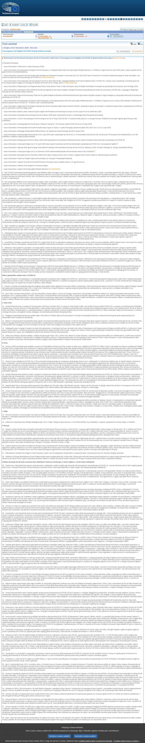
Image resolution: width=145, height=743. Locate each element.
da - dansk (90, 19)
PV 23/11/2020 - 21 (44, 36)
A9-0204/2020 (8, 36)
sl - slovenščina (137, 19)
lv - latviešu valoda (113, 19)
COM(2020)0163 (47, 77)
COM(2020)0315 (70, 83)
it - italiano (111, 19)
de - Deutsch (93, 19)
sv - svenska (142, 19)
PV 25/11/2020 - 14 (80, 36)
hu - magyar (119, 19)
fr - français (103, 19)
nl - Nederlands (124, 19)
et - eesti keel (95, 19)
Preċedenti (15, 24)
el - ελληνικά (98, 19)
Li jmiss (23, 24)
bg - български (82, 19)
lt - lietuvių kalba (116, 19)
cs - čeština (88, 19)
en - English (101, 19)
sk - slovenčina (134, 19)
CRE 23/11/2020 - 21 (45, 38)
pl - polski (126, 19)
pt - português (129, 19)
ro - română (132, 19)
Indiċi (5, 24)
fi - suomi (139, 19)
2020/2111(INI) (15, 29)
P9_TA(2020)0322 (116, 36)
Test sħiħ (34, 24)
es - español (85, 19)
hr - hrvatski (108, 19)
